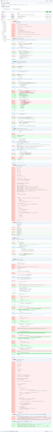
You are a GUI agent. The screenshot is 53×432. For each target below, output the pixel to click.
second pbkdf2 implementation (21, 16)
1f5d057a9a (12, 16)
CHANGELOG (17, 21)
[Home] (1, 1)
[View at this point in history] (50, 14)
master (47, 11)
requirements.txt (18, 222)
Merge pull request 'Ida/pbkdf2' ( (21, 14)
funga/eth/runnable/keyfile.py (21, 128)
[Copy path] (19, 21)
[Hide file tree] (1, 19)
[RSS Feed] (38, 3)
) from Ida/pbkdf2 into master (30, 14)
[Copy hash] (49, 14)
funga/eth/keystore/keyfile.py (21, 61)
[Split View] (49, 19)
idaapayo (4, 14)
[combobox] (7, 9)
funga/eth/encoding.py (19, 38)
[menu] (51, 19)
